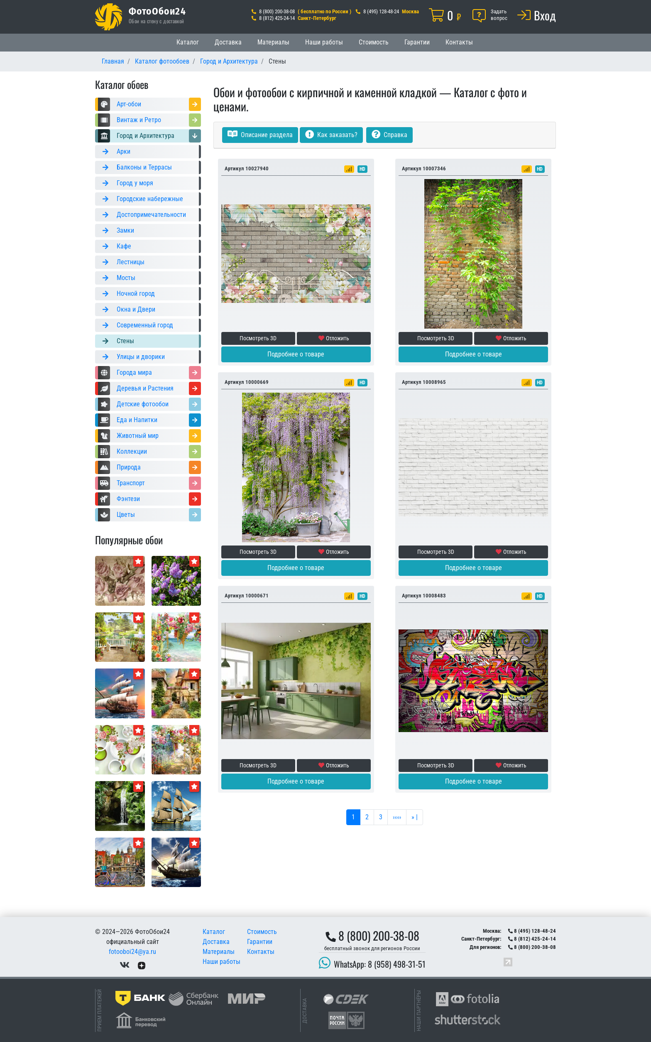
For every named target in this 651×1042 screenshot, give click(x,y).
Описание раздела (260, 135)
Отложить (333, 338)
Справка (389, 135)
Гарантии (417, 42)
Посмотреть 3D (258, 338)
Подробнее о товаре (295, 354)
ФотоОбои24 (157, 10)
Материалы (273, 42)
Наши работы (324, 42)
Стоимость (374, 42)
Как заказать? (331, 135)
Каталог (187, 42)
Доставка (228, 42)
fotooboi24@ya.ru (132, 952)
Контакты (459, 42)
